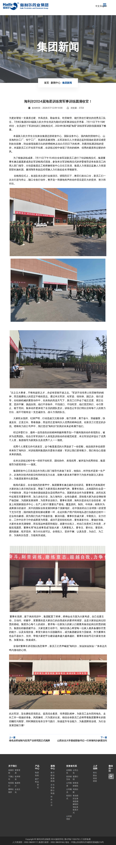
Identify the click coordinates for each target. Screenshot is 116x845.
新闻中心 (55, 82)
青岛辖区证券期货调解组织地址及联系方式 (75, 804)
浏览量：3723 (75, 108)
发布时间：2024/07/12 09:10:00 (45, 108)
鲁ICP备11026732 (72, 839)
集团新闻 (67, 82)
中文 (97, 6)
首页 (46, 82)
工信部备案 (86, 839)
